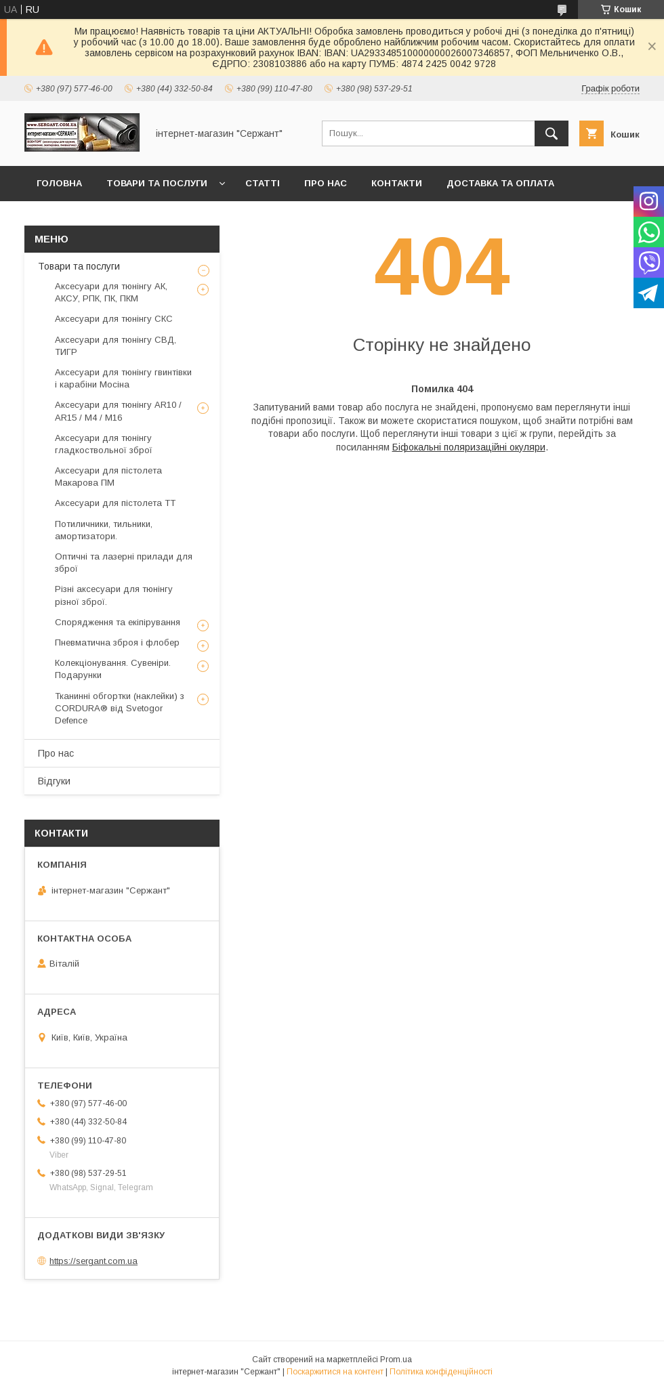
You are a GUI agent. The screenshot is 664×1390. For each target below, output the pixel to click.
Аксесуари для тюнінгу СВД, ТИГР (115, 346)
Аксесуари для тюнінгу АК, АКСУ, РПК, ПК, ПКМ (111, 292)
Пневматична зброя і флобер (117, 642)
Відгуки (54, 781)
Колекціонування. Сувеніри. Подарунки (113, 669)
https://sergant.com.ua (93, 1261)
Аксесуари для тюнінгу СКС (114, 319)
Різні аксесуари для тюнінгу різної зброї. (114, 595)
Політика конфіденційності (441, 1371)
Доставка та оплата (500, 183)
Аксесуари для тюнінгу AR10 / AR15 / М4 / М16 (118, 411)
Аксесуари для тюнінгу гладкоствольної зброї (103, 444)
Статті (262, 183)
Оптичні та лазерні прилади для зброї (123, 562)
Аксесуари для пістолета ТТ (115, 503)
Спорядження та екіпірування (117, 622)
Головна (59, 183)
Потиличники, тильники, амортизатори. (103, 530)
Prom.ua (396, 1359)
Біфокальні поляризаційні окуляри (468, 447)
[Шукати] (551, 133)
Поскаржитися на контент (335, 1371)
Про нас (325, 183)
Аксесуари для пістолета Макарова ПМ (108, 476)
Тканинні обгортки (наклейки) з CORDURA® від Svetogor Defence (119, 708)
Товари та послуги (156, 183)
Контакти (396, 183)
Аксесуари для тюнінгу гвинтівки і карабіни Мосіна (123, 378)
